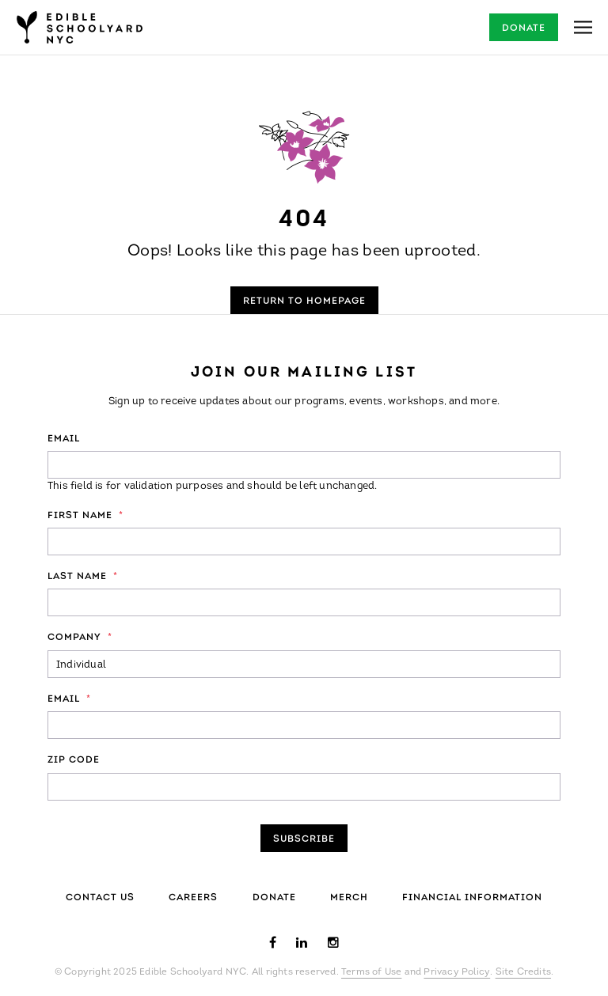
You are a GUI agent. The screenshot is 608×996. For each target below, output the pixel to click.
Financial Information (472, 898)
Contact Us (100, 898)
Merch (349, 898)
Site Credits (523, 972)
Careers (193, 898)
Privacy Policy (457, 972)
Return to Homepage (304, 301)
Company (80, 637)
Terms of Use (371, 972)
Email (64, 439)
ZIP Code (74, 760)
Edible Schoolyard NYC (79, 27)
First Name (86, 516)
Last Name (83, 576)
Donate (523, 28)
